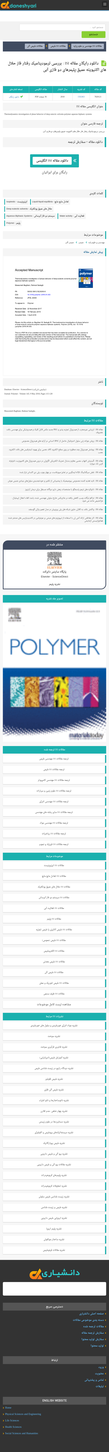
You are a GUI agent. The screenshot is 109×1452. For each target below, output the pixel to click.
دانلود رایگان (16, 97)
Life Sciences (12, 1420)
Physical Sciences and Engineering (23, 1413)
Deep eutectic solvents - (29, 209)
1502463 (81, 96)
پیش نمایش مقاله (93, 251)
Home (8, 1407)
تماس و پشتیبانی (94, 1379)
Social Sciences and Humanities (21, 1433)
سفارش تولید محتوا (92, 1339)
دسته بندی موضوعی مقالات (88, 1319)
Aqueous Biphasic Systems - (30, 216)
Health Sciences (13, 1426)
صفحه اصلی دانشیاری (91, 1313)
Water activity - (72, 216)
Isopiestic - (16, 201)
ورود (101, 1366)
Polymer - (13, 223)
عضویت (99, 1373)
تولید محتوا (97, 1345)
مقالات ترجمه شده (93, 1326)
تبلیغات (100, 1386)
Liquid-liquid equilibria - (50, 201)
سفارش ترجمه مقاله (92, 1332)
